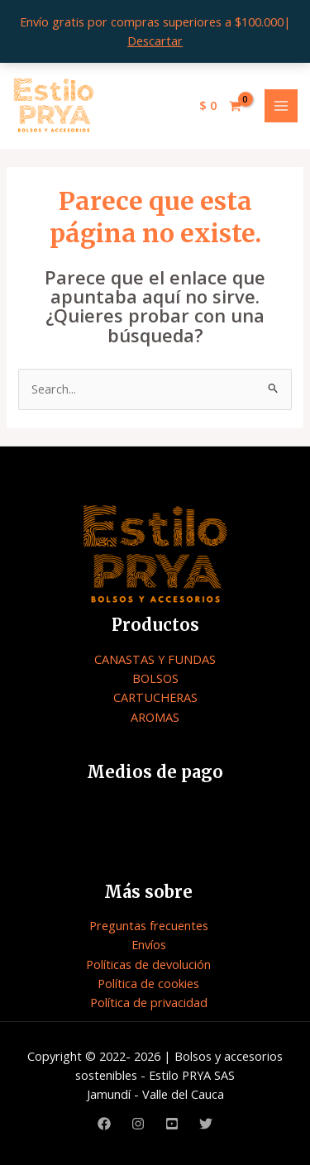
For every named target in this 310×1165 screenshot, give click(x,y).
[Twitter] (205, 1123)
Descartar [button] (155, 40)
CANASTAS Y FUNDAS (155, 659)
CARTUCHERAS (155, 697)
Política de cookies (148, 983)
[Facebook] (104, 1123)
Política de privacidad (148, 1002)
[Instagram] (138, 1123)
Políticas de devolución (148, 964)
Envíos (148, 944)
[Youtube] (172, 1123)
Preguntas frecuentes (148, 925)
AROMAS (155, 717)
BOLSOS (155, 678)
